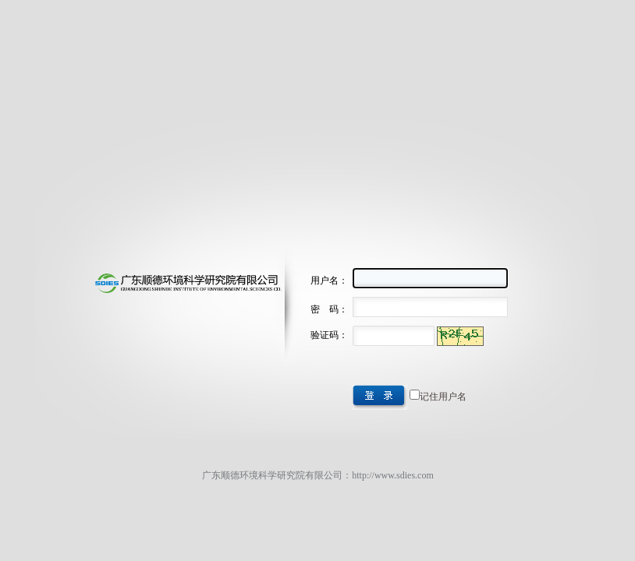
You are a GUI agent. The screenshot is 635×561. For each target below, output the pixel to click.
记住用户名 (443, 396)
